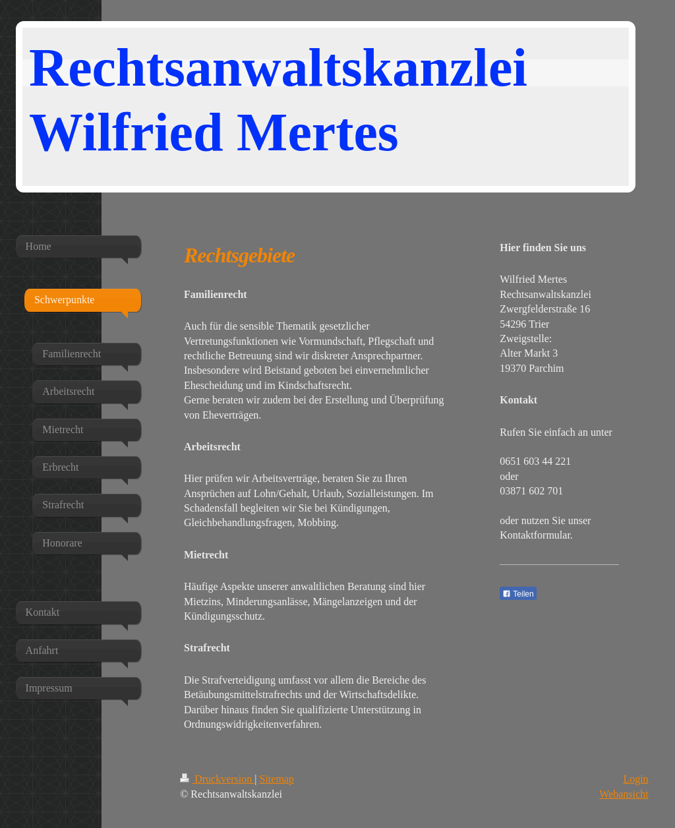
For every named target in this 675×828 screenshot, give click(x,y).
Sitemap (277, 778)
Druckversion (217, 778)
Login (635, 778)
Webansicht (623, 794)
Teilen (517, 594)
